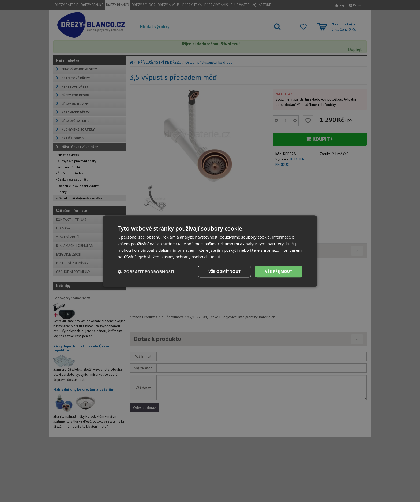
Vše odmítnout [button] (223, 271)
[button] (146, 271)
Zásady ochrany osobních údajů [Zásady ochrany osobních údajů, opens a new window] (191, 256)
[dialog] (210, 251)
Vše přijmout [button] (278, 271)
